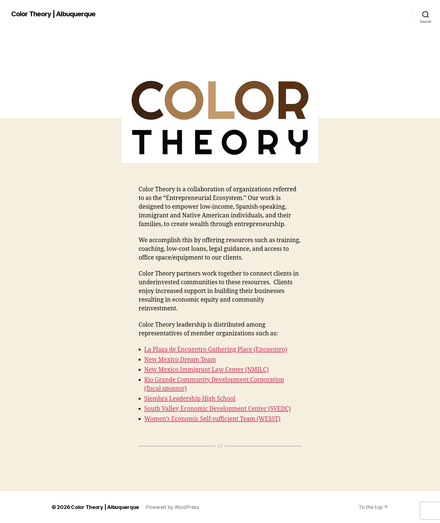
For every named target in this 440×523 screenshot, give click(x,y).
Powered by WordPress (172, 507)
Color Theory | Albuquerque (53, 14)
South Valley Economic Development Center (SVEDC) (217, 409)
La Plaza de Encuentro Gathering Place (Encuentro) (215, 349)
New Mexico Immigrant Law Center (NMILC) (206, 370)
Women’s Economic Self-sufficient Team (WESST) (212, 419)
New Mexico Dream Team (180, 359)
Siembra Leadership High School (189, 399)
